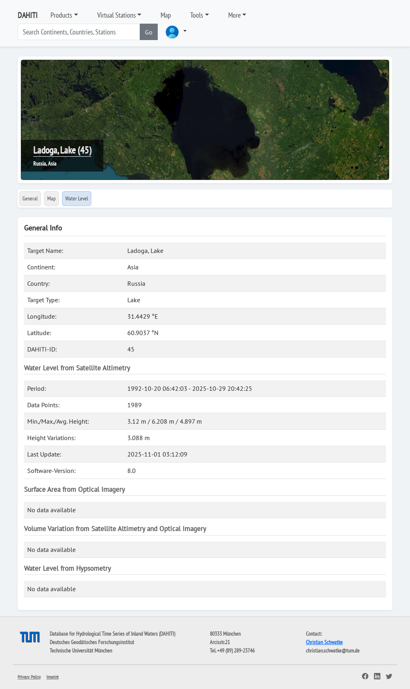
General (30, 198)
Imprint (52, 677)
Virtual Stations (116, 15)
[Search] (79, 32)
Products (61, 15)
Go (149, 32)
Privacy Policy (29, 677)
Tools (196, 15)
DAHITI (28, 15)
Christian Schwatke (324, 642)
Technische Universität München (81, 650)
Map (166, 15)
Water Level (76, 198)
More (234, 15)
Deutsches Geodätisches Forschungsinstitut (92, 642)
